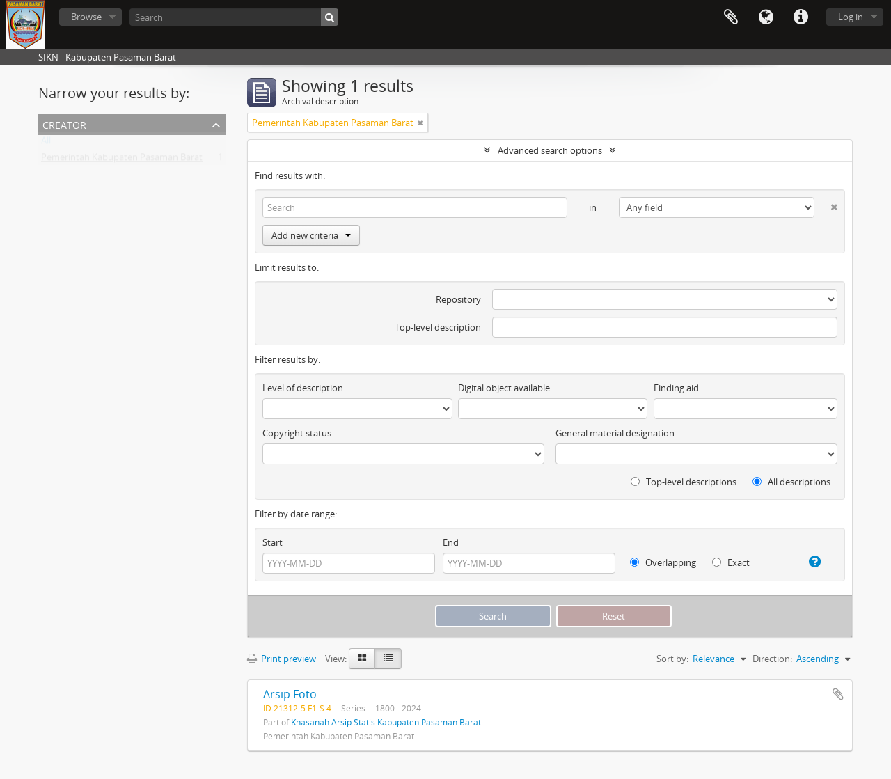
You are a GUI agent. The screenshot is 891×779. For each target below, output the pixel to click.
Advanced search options (550, 150)
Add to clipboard (838, 694)
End (451, 542)
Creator (64, 123)
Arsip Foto (290, 694)
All (46, 143)
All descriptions (791, 481)
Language (765, 17)
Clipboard (730, 17)
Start (272, 542)
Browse (86, 16)
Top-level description (438, 327)
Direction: (772, 658)
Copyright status (296, 433)
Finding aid (676, 387)
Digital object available (504, 387)
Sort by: (672, 658)
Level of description (302, 387)
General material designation (615, 433)
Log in (850, 16)
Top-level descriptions (683, 481)
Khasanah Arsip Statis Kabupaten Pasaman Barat (386, 721)
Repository (458, 299)
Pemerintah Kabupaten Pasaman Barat (122, 160)
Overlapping (663, 562)
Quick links (800, 17)
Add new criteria (311, 235)
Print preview (281, 658)
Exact (731, 562)
